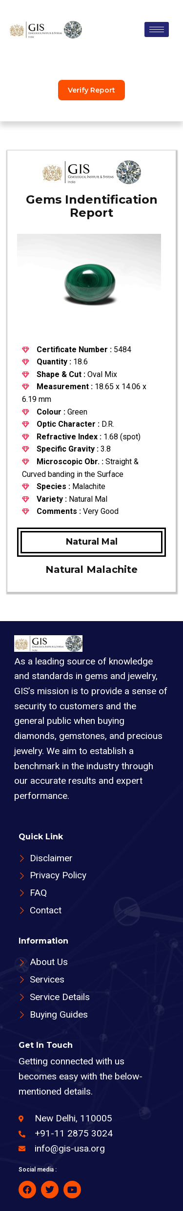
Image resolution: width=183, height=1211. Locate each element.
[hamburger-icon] (156, 29)
